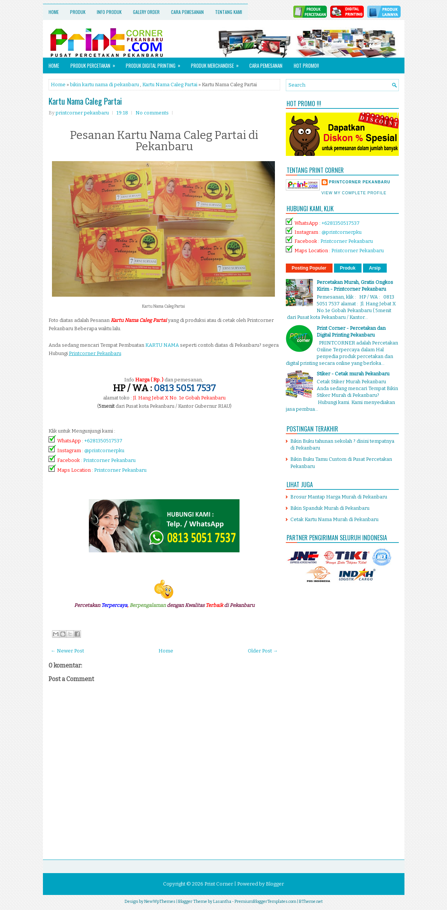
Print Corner (218, 884)
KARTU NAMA (162, 345)
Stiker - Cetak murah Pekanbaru (353, 373)
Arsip (375, 268)
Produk (77, 12)
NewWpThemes (159, 901)
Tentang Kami (228, 12)
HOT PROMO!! (306, 65)
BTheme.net (311, 901)
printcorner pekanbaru (360, 182)
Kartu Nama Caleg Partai (169, 84)
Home (54, 12)
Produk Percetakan (95, 63)
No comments (152, 113)
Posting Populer (309, 268)
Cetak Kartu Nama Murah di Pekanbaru (334, 519)
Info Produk (109, 12)
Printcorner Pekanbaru (109, 460)
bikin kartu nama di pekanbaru (104, 84)
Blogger (275, 884)
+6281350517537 (103, 441)
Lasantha (222, 901)
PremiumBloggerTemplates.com (265, 901)
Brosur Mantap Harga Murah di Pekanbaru (338, 497)
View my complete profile (354, 193)
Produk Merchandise (217, 63)
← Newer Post (67, 651)
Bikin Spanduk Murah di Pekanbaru (329, 508)
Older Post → (263, 651)
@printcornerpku (104, 450)
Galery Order (146, 12)
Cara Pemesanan (187, 12)
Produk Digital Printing (155, 63)
